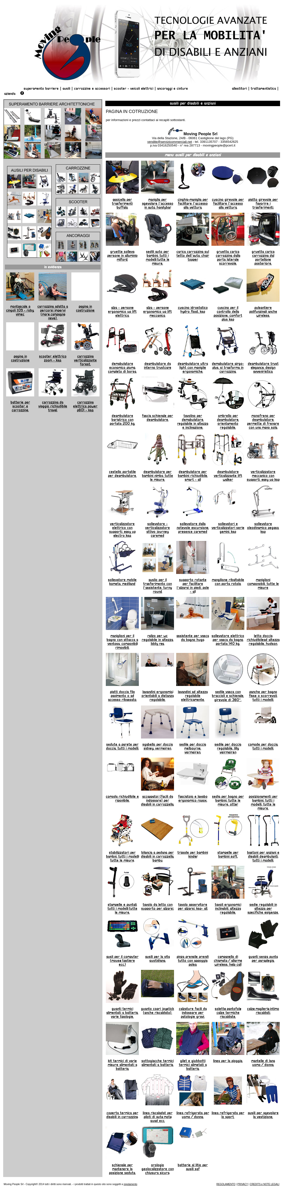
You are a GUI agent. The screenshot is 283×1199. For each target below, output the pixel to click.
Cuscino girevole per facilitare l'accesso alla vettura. (228, 203)
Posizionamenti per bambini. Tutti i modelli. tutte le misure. (263, 802)
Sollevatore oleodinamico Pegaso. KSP (263, 528)
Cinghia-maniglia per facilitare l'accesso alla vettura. (193, 203)
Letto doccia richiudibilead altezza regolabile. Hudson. (263, 640)
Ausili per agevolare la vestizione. (263, 1115)
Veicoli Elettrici (141, 88)
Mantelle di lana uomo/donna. (263, 1063)
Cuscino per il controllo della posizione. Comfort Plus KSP (228, 313)
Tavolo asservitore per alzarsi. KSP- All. (193, 906)
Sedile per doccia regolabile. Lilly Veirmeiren (228, 748)
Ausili (66, 88)
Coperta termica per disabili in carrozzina (122, 1115)
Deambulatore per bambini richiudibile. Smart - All (193, 476)
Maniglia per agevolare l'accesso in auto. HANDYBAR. (157, 203)
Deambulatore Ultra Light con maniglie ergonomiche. (193, 367)
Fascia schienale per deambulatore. (157, 418)
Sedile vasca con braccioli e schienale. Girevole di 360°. (228, 696)
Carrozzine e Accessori (92, 88)
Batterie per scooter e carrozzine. (20, 406)
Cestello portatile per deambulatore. (122, 474)
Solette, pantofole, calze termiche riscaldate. (228, 1013)
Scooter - (122, 88)
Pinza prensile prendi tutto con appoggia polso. (193, 960)
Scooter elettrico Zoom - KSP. (52, 358)
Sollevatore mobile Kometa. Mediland (122, 582)
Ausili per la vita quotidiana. (157, 959)
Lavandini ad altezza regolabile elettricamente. (193, 696)
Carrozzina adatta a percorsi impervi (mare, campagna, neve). (52, 312)
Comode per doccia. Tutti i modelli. (263, 746)
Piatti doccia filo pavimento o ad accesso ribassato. (122, 696)
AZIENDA (9, 94)
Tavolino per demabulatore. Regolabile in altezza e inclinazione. (192, 421)
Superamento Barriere (41, 88)
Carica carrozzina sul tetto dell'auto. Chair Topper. (192, 255)
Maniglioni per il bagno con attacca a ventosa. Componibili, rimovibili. (122, 642)
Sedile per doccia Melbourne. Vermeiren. (192, 748)
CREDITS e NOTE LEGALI (264, 1184)
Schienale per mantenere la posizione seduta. (122, 1169)
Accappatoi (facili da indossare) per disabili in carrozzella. (157, 800)
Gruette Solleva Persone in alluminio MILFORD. (122, 255)
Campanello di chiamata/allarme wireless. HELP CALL (228, 960)
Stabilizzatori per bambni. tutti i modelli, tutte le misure (122, 856)
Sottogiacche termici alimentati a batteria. (158, 1063)
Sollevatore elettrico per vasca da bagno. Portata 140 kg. (228, 640)
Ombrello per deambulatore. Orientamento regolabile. (228, 421)
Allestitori (240, 88)
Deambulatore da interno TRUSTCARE (157, 366)
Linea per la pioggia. (228, 1061)
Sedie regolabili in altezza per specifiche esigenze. (263, 908)
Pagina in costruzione (85, 308)
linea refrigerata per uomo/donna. (192, 1115)
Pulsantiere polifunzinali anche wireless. (263, 311)
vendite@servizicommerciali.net (169, 142)
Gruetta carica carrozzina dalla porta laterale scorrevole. (228, 257)
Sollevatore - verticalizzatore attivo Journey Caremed (157, 530)
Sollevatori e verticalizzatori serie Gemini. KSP (228, 528)
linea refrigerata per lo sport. (228, 1115)
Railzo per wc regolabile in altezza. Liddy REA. (158, 640)
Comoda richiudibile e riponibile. (122, 798)
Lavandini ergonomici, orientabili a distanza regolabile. (158, 696)
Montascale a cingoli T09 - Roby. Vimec (20, 310)
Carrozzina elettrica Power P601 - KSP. (85, 406)
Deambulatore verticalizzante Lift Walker (228, 476)
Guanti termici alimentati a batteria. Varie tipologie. (122, 1013)
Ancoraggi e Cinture (172, 88)
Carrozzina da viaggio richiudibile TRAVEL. (52, 406)
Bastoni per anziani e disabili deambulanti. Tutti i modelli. (263, 856)
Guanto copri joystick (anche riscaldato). (157, 1011)
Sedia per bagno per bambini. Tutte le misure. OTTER (228, 800)
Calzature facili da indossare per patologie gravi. (193, 1013)
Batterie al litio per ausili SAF (193, 1167)
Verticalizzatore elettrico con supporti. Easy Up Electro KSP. (122, 530)
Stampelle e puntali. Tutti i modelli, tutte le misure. (122, 908)
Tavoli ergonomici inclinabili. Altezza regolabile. (228, 908)
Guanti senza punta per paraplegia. (263, 959)
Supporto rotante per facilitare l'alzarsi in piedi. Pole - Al (193, 586)
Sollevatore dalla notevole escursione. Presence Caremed (193, 528)
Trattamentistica (263, 88)
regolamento (130, 1184)
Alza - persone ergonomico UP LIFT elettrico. (122, 311)
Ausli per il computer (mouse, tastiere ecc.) (122, 960)
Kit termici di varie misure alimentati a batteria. (122, 1065)
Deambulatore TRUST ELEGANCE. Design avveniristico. (263, 367)
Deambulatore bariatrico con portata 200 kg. (122, 420)
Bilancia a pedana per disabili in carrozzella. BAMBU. (157, 856)
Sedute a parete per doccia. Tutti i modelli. (122, 746)
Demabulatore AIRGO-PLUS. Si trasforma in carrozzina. (228, 367)
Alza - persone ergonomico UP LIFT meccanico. (157, 311)
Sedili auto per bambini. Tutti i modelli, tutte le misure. (157, 257)
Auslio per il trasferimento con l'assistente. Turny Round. (157, 586)
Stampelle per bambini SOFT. (228, 854)
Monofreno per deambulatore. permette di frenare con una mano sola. (263, 421)
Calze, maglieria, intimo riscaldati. (263, 1011)
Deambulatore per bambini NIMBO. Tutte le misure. (157, 476)
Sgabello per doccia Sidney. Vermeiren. (157, 746)
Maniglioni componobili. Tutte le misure (263, 584)
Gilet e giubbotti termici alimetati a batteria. (193, 1065)
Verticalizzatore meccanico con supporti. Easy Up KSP (263, 476)
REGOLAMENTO (226, 1184)
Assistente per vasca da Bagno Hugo (192, 638)
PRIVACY (242, 1184)
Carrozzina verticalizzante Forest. (85, 360)
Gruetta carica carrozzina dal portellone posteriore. (263, 257)
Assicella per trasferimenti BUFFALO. (122, 203)
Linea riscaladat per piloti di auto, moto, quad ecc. (158, 1117)
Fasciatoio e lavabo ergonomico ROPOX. (192, 798)
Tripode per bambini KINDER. (192, 854)
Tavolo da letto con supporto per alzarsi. (157, 906)
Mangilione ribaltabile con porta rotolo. (228, 582)
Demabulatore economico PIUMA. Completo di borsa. (122, 367)
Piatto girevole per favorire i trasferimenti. (263, 203)
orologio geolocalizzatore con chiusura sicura (158, 1169)
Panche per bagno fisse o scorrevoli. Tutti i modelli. (263, 696)
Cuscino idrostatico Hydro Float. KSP (193, 310)
